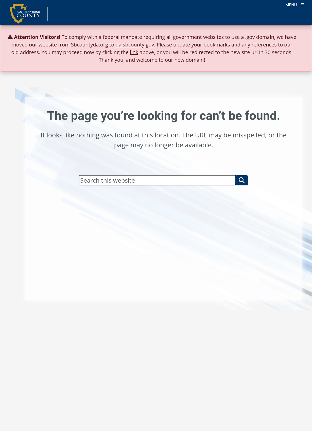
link (134, 52)
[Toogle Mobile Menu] (295, 4)
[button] (241, 180)
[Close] (300, 37)
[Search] (157, 180)
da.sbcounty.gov (134, 44)
